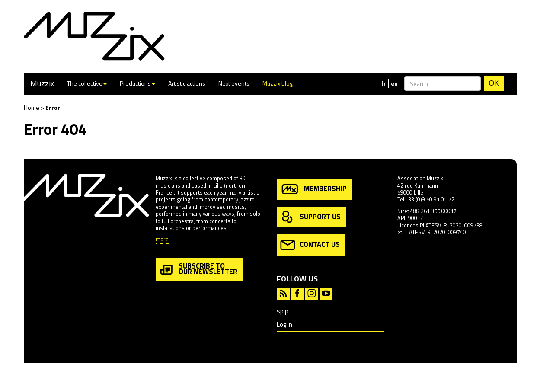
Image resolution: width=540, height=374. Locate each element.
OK (494, 83)
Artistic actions (186, 83)
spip (282, 311)
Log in (284, 324)
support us (310, 217)
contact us (310, 245)
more (162, 239)
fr (383, 83)
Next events (233, 83)
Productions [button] (137, 83)
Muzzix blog (277, 83)
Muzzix (42, 83)
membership (313, 189)
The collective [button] (87, 83)
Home (31, 107)
